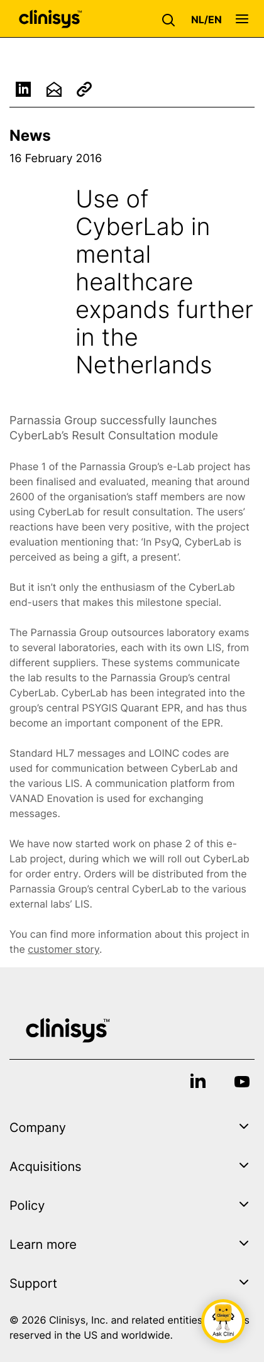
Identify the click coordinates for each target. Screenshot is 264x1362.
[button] (171, 19)
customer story (63, 952)
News (30, 135)
